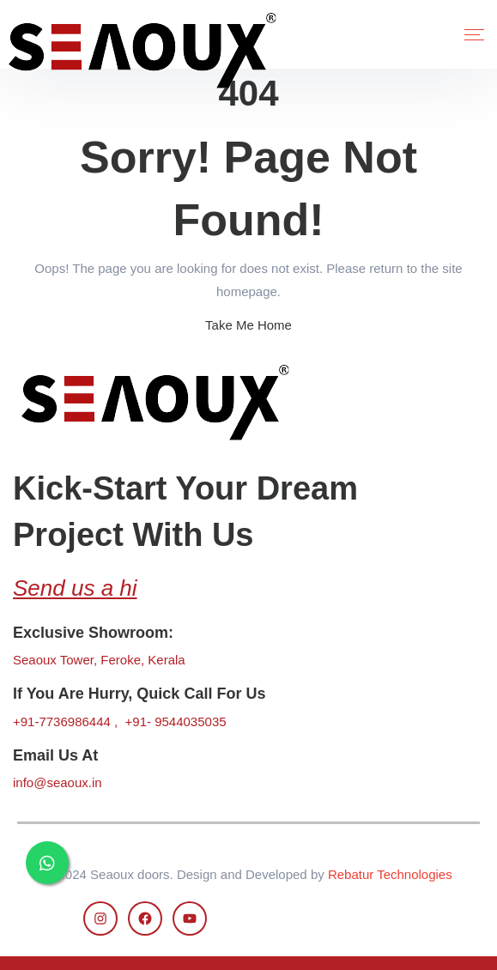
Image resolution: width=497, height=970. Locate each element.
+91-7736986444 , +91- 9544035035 (120, 721)
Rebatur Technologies (390, 874)
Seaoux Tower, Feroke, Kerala (99, 659)
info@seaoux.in (57, 782)
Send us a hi (75, 588)
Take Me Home (248, 325)
